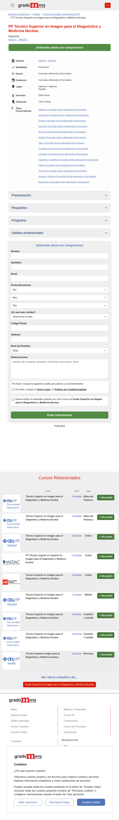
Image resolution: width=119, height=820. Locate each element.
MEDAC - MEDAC (18, 40)
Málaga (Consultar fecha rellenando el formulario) (62, 109)
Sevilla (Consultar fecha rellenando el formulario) (62, 120)
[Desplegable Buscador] (108, 5)
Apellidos (16, 262)
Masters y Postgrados (75, 709)
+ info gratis (105, 497)
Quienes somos (19, 715)
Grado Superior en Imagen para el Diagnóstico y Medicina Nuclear (59, 684)
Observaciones (19, 357)
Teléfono (15, 334)
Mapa (14, 709)
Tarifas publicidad (20, 721)
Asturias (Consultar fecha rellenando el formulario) (62, 126)
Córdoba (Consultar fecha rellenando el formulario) (63, 154)
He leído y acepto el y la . (51, 389)
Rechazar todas (59, 802)
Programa (19, 220)
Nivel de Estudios (20, 346)
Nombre (15, 251)
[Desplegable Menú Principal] (12, 5)
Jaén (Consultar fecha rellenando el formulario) (61, 143)
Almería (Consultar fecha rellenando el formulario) (62, 171)
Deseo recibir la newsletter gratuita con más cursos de (59, 401)
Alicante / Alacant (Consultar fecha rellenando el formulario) (67, 176)
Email (14, 274)
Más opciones (28, 802)
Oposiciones (70, 732)
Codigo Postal (19, 323)
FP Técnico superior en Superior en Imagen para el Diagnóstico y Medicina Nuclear (46, 559)
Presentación (21, 195)
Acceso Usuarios (19, 726)
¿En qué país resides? (23, 312)
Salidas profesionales (27, 233)
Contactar (16, 741)
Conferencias (70, 721)
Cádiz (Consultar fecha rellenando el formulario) (61, 165)
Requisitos (19, 208)
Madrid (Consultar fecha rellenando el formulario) (62, 137)
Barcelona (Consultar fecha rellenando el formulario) (64, 182)
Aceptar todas (91, 802)
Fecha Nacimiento (21, 285)
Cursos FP (69, 715)
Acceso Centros (19, 732)
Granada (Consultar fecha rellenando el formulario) (63, 148)
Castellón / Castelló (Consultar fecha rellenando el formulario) (68, 159)
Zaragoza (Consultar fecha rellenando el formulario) (63, 115)
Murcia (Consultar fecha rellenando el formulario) (62, 132)
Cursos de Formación (75, 726)
